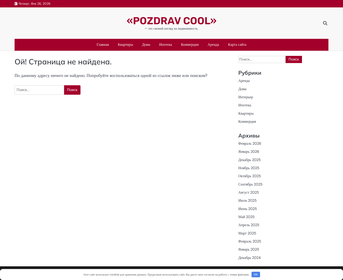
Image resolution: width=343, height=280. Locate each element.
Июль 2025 (247, 200)
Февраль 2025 (249, 241)
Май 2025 (246, 216)
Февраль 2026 (249, 143)
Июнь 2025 (247, 208)
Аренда (213, 44)
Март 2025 (247, 233)
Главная (103, 44)
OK (256, 274)
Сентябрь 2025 (250, 184)
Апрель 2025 (248, 225)
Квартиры (125, 44)
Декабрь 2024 (249, 257)
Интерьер (245, 97)
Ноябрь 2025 (248, 168)
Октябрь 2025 (249, 176)
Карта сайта (237, 44)
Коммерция (190, 44)
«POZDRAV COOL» (172, 21)
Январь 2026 (248, 151)
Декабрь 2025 (249, 160)
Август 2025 (248, 192)
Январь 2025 (248, 249)
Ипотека (165, 44)
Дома (146, 44)
